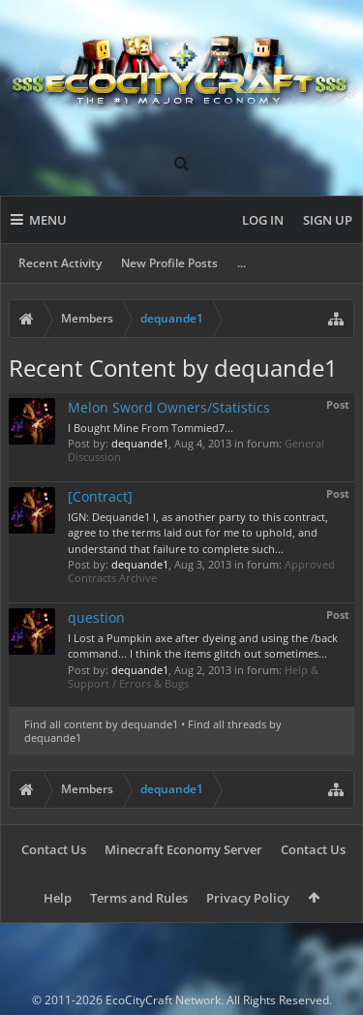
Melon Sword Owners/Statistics (169, 407)
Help (58, 898)
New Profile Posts (169, 263)
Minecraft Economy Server (183, 849)
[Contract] (100, 496)
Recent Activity (60, 263)
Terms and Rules (139, 898)
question (96, 617)
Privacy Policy (247, 898)
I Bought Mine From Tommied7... (150, 427)
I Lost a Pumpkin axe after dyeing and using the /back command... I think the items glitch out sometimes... (203, 646)
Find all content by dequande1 (101, 724)
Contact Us (53, 849)
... (241, 263)
